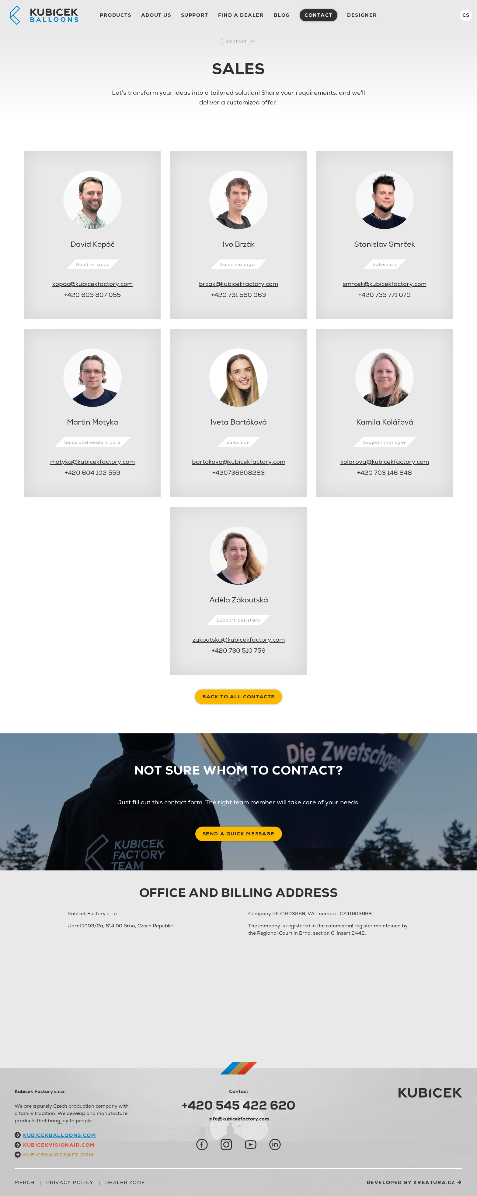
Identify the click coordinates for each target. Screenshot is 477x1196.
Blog (282, 15)
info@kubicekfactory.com (238, 1119)
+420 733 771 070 (384, 295)
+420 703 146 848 (384, 473)
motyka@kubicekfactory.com (92, 462)
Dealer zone (125, 1182)
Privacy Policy (70, 1182)
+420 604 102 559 (92, 473)
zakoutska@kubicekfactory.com (239, 640)
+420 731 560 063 (238, 295)
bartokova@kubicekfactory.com (238, 462)
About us (156, 15)
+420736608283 (238, 473)
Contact (236, 41)
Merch (25, 1182)
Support (194, 15)
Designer (362, 15)
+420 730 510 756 (239, 650)
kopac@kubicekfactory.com (92, 284)
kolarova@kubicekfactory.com (384, 462)
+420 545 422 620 (238, 1105)
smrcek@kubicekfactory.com (385, 284)
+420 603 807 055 (92, 295)
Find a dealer (241, 15)
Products (115, 15)
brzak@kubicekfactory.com (238, 284)
